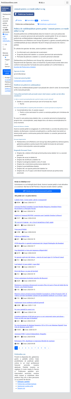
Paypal (7, 60)
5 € (6, 45)
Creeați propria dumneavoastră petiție (37, 191)
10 (45, 348)
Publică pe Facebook (23, 14)
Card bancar (7, 65)
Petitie (19, 20)
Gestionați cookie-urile (25, 386)
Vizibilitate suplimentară (47, 24)
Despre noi (21, 388)
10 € (4, 49)
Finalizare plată (7, 72)
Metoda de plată (5, 54)
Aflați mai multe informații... (7, 37)
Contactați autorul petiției (23, 81)
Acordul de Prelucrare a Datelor (25, 67)
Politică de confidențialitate (25, 24)
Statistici (45, 20)
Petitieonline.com (9, 2)
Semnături (31, 20)
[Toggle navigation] (67, 2)
